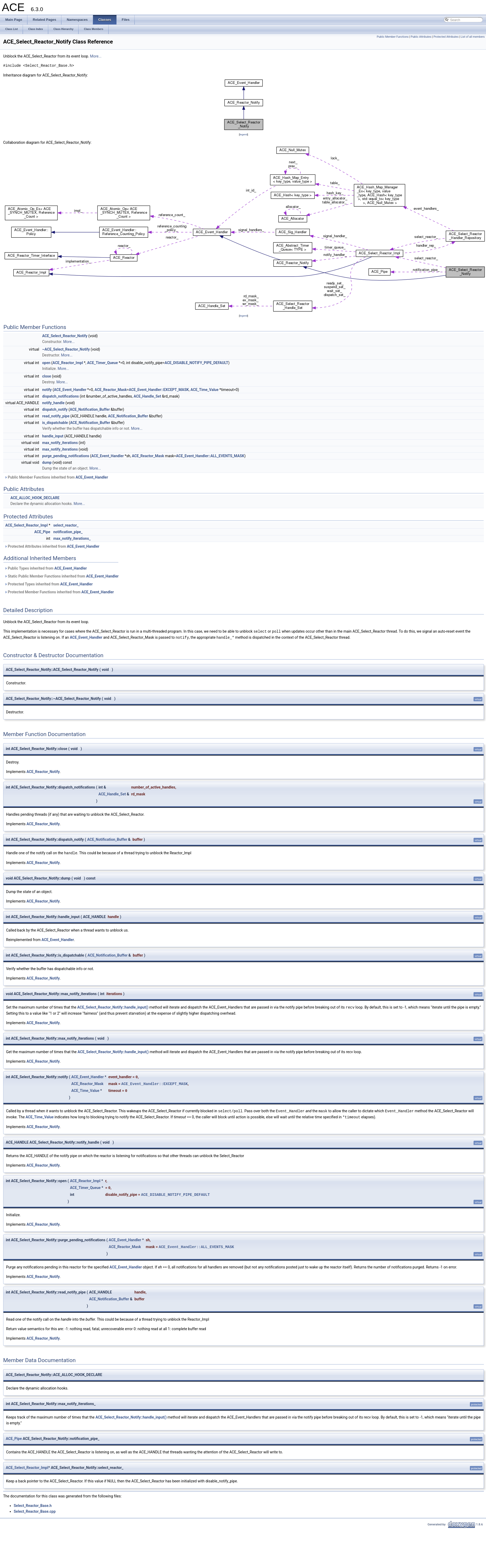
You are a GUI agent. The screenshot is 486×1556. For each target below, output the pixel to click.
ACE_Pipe (42, 532)
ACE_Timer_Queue (102, 363)
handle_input (53, 436)
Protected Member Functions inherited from (59, 592)
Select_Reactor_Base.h (33, 1504)
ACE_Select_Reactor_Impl (26, 525)
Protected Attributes (446, 37)
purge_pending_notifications (65, 456)
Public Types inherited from (45, 568)
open (46, 363)
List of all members (473, 37)
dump (47, 462)
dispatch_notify (55, 409)
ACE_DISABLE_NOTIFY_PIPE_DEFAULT (196, 363)
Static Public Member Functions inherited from (61, 576)
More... (95, 56)
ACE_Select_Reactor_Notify (65, 336)
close (46, 376)
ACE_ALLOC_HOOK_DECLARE (34, 498)
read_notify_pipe (56, 416)
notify (47, 390)
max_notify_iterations (60, 443)
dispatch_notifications (60, 396)
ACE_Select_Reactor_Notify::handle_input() (112, 1006)
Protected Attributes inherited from (51, 546)
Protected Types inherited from (48, 584)
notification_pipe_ (67, 532)
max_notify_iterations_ (71, 538)
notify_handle (53, 403)
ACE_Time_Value (204, 390)
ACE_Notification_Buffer (90, 409)
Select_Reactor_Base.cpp (35, 1510)
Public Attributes (421, 37)
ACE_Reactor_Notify (43, 771)
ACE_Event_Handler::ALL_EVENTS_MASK (210, 456)
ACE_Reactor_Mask (111, 390)
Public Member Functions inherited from (56, 477)
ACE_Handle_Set (147, 396)
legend (243, 134)
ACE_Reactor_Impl (67, 363)
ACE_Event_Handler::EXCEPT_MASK (159, 390)
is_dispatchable (55, 423)
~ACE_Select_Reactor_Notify (66, 349)
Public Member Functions (393, 37)
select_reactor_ (65, 525)
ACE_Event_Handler (70, 390)
